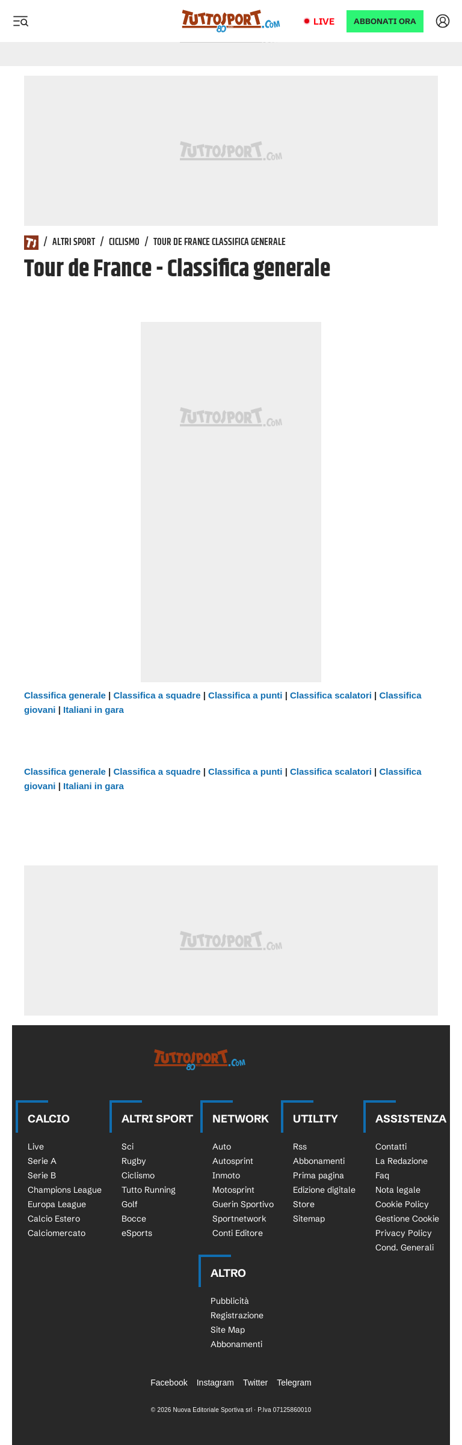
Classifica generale (65, 695)
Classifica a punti (245, 695)
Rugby (134, 1161)
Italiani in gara (93, 709)
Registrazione (237, 1315)
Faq (382, 1175)
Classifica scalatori (331, 695)
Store (304, 1204)
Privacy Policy (403, 1233)
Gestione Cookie (407, 1218)
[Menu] (20, 21)
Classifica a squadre (156, 695)
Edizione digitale (324, 1189)
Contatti (391, 1146)
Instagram (215, 1382)
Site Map (228, 1329)
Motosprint (233, 1189)
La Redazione (401, 1161)
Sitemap (309, 1218)
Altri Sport (73, 242)
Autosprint (232, 1161)
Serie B (42, 1175)
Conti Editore (237, 1233)
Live (323, 21)
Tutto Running (149, 1189)
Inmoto (226, 1175)
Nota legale (397, 1189)
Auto (221, 1146)
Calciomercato (56, 1233)
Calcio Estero (54, 1218)
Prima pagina (318, 1175)
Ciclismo (124, 242)
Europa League (57, 1204)
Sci (128, 1146)
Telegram (294, 1382)
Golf (130, 1204)
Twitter (255, 1382)
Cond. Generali (404, 1247)
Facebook (168, 1382)
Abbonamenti (319, 1161)
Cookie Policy (402, 1204)
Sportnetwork (239, 1218)
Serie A (42, 1161)
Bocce (134, 1218)
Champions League (65, 1189)
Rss (300, 1146)
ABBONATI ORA (385, 21)
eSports (137, 1233)
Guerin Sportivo (243, 1204)
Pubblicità (230, 1300)
